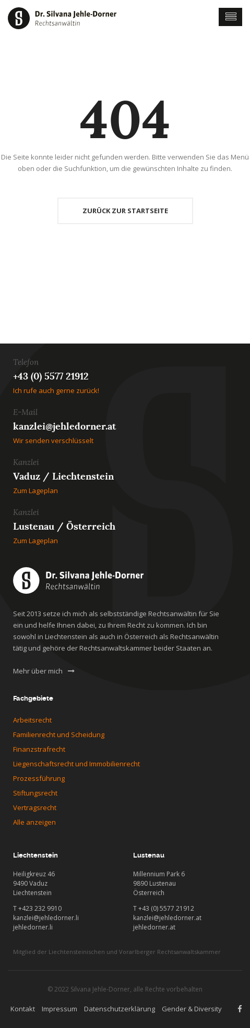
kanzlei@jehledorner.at (64, 426)
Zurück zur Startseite (125, 210)
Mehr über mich (44, 671)
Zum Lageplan (35, 490)
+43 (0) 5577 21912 (51, 376)
